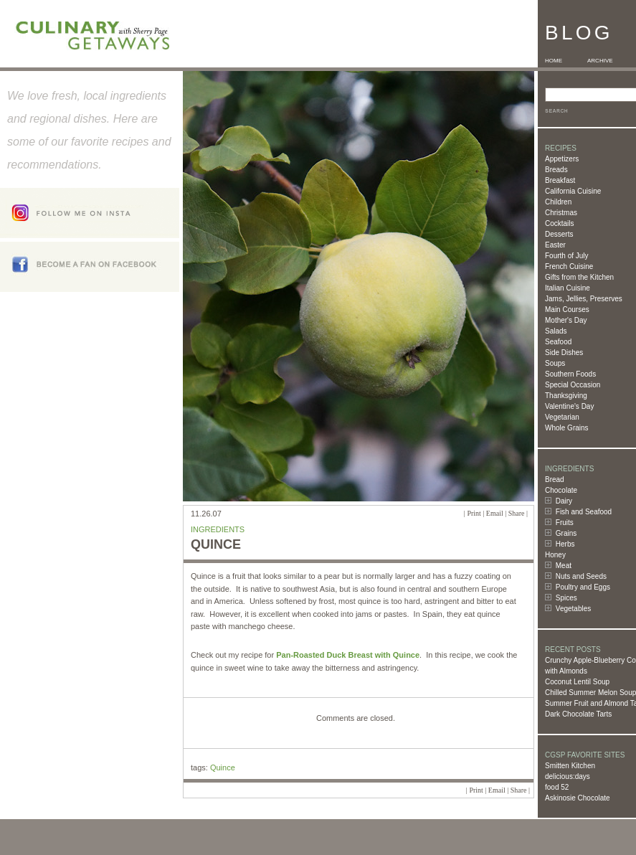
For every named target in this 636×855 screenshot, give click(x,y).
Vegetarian (562, 417)
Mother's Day (566, 320)
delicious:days (567, 776)
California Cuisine (573, 191)
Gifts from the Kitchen (579, 277)
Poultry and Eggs (583, 587)
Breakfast (560, 180)
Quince (222, 767)
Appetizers (562, 159)
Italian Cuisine (567, 288)
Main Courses (567, 309)
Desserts (559, 234)
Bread (554, 479)
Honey (555, 555)
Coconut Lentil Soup (577, 682)
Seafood (558, 342)
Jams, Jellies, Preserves (583, 299)
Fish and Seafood (584, 512)
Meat (563, 566)
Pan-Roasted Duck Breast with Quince (347, 655)
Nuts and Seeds (581, 576)
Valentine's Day (569, 406)
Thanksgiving (566, 396)
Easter (555, 245)
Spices (566, 598)
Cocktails (559, 223)
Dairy (564, 501)
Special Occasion (572, 385)
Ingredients (218, 529)
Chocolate (561, 490)
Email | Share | (507, 513)
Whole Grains (567, 428)
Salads (556, 331)
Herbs (565, 544)
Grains (566, 533)
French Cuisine (569, 266)
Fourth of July (567, 256)
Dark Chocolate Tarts (578, 714)
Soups (555, 363)
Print (473, 513)
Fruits (565, 522)
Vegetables (574, 609)
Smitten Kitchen (570, 766)
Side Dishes (564, 352)
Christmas (561, 213)
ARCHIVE (600, 60)
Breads (556, 170)
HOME (553, 60)
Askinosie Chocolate (577, 798)
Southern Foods (570, 374)
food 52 (557, 787)
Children (558, 202)
